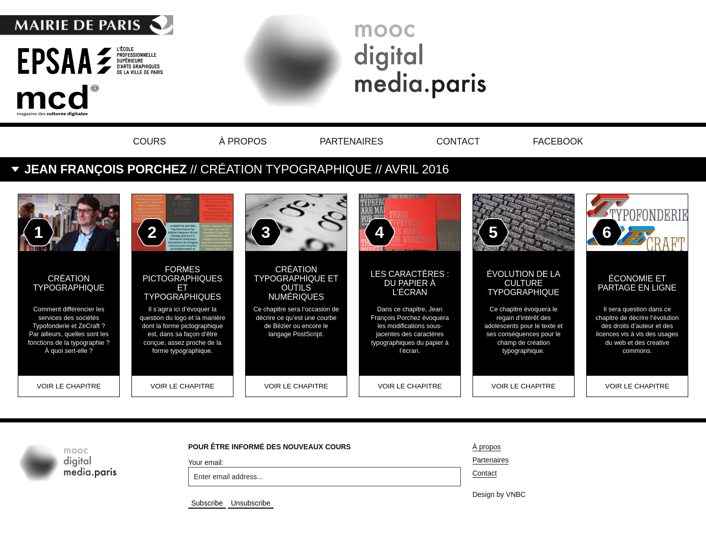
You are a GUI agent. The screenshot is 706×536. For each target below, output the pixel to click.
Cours (149, 141)
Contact (458, 141)
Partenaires (351, 141)
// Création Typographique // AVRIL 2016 (236, 169)
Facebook (558, 141)
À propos (243, 141)
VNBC (516, 494)
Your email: (206, 462)
